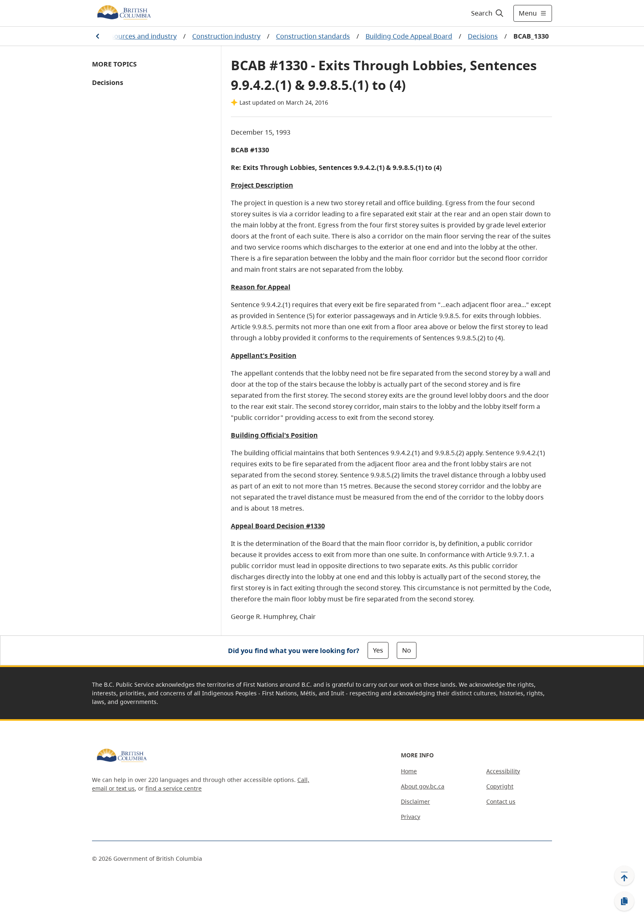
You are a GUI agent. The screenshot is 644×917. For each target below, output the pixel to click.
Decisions (483, 36)
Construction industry (226, 36)
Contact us (500, 801)
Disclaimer (415, 801)
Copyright (499, 786)
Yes (378, 650)
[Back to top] (624, 875)
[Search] (488, 13)
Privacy (410, 817)
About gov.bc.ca (422, 786)
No (406, 650)
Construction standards (313, 36)
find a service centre (173, 788)
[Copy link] (624, 901)
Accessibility (503, 771)
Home (409, 771)
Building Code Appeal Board (409, 36)
